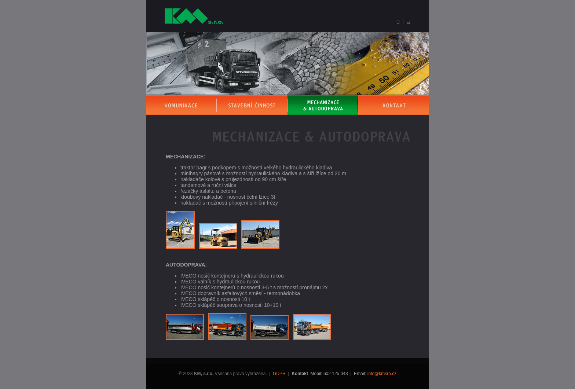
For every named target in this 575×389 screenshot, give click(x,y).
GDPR (279, 373)
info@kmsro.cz (382, 373)
